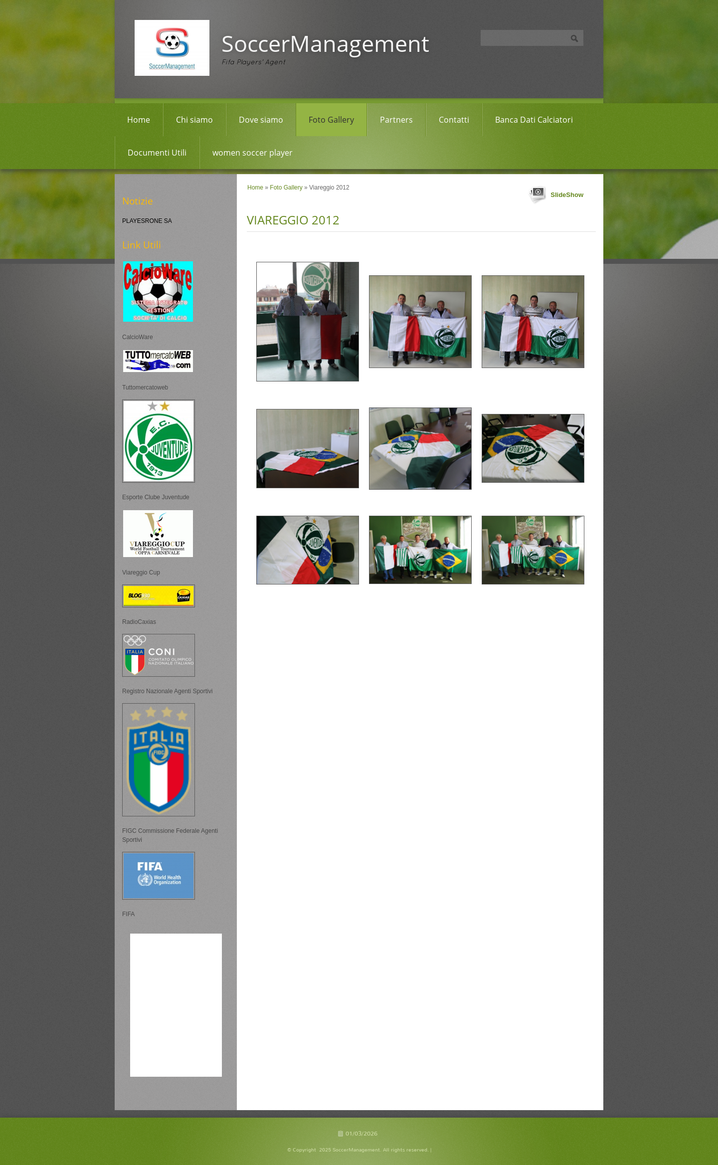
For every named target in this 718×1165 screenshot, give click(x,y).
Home (138, 119)
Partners (396, 119)
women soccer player (252, 152)
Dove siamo (261, 119)
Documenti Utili (157, 152)
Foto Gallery (331, 119)
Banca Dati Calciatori (534, 119)
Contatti (454, 119)
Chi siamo (194, 119)
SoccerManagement (325, 43)
